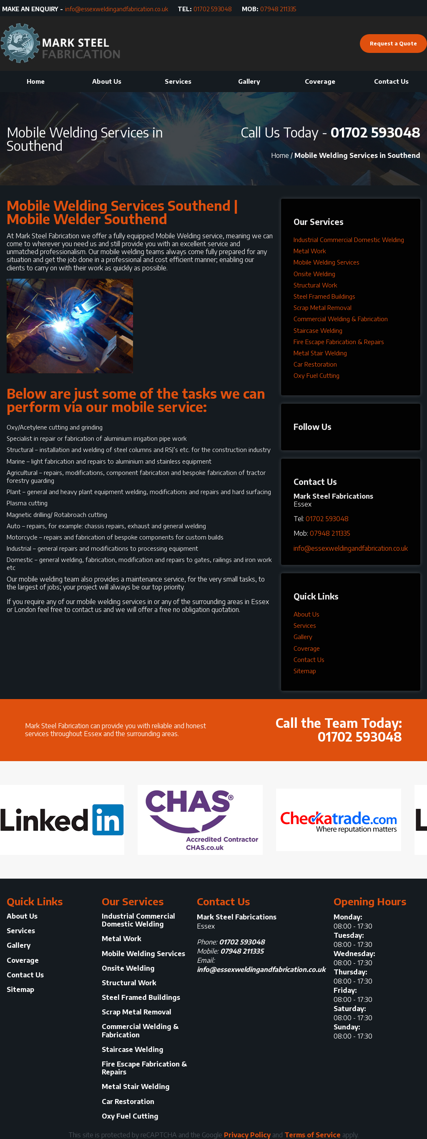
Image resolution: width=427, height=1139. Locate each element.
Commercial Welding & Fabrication (341, 318)
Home (36, 81)
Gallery (249, 81)
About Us (106, 81)
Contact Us (391, 81)
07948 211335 (278, 9)
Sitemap (305, 670)
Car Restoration (315, 364)
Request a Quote (393, 43)
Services (178, 81)
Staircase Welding (318, 330)
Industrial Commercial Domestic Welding (349, 239)
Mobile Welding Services (326, 262)
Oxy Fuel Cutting (316, 375)
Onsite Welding (314, 273)
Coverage (320, 81)
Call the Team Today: (308, 728)
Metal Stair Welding (320, 353)
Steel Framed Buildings (324, 296)
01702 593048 (212, 9)
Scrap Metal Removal (323, 307)
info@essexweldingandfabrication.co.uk (116, 9)
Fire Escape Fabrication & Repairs (339, 341)
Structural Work (315, 285)
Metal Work (310, 251)
